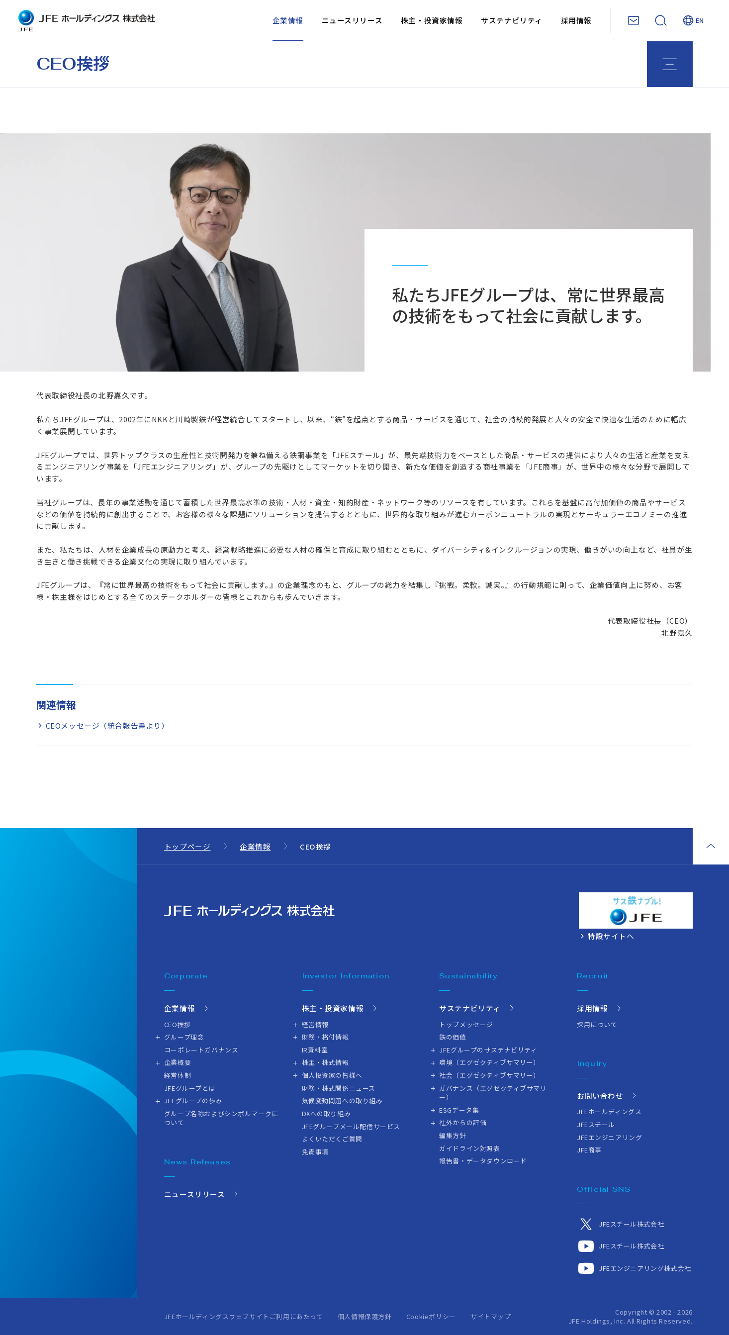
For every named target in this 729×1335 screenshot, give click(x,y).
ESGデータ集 (459, 1110)
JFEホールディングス (609, 1111)
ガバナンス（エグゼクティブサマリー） (493, 1092)
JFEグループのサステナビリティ (488, 1049)
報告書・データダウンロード (483, 1160)
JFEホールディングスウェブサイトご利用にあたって (243, 1316)
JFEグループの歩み (193, 1100)
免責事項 (315, 1151)
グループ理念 (184, 1037)
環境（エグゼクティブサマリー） (489, 1062)
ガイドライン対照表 (469, 1148)
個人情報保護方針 (365, 1316)
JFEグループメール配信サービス (351, 1126)
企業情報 (288, 20)
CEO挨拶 (177, 1024)
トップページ (187, 846)
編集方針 (452, 1135)
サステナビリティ (512, 20)
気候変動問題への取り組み (342, 1100)
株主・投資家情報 (432, 20)
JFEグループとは (189, 1088)
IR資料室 (315, 1049)
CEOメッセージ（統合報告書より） (108, 725)
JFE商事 (589, 1149)
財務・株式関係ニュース (338, 1088)
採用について (597, 1024)
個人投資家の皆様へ (332, 1075)
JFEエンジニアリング (609, 1137)
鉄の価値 (452, 1037)
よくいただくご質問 (332, 1139)
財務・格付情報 (325, 1037)
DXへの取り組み (326, 1113)
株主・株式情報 (325, 1062)
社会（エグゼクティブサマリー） (489, 1075)
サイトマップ (490, 1316)
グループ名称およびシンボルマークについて (221, 1118)
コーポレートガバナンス (201, 1049)
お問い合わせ (600, 1095)
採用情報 (576, 20)
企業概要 (177, 1062)
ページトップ (711, 846)
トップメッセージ (466, 1024)
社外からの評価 (462, 1122)
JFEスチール (596, 1124)
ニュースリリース (352, 20)
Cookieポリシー (431, 1316)
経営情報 (315, 1024)
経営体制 (177, 1075)
